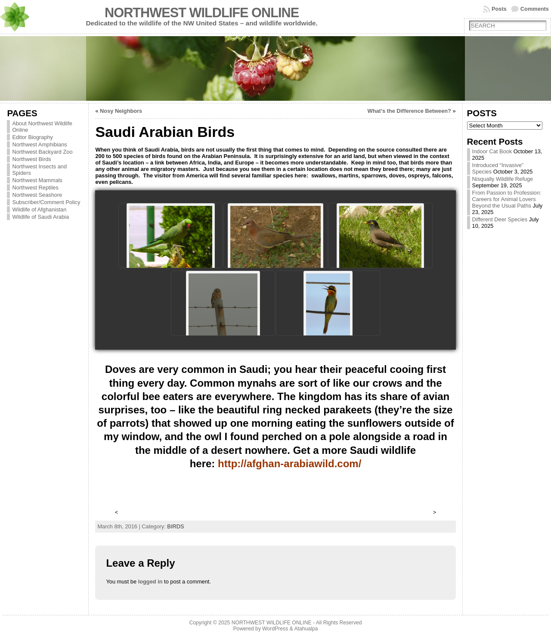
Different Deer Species (500, 219)
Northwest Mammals (37, 180)
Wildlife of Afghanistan (39, 209)
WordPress (275, 629)
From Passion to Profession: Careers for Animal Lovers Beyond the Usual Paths (507, 199)
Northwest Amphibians (39, 144)
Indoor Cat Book (492, 151)
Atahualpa (306, 629)
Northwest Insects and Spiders (39, 169)
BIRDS (175, 526)
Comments (534, 9)
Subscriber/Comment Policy (46, 202)
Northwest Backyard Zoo (42, 152)
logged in (150, 581)
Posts (499, 9)
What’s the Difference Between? (409, 111)
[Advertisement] (276, 494)
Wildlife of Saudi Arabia (40, 217)
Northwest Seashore (37, 195)
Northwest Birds (31, 159)
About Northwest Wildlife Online (42, 126)
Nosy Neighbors (121, 111)
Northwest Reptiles (35, 187)
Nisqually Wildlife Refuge (502, 179)
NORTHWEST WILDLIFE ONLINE (202, 12)
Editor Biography (32, 137)
